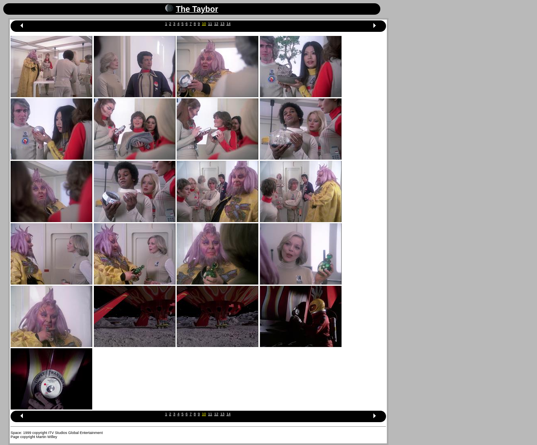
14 (228, 24)
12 (216, 24)
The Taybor (197, 8)
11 (210, 24)
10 (204, 24)
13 (222, 24)
